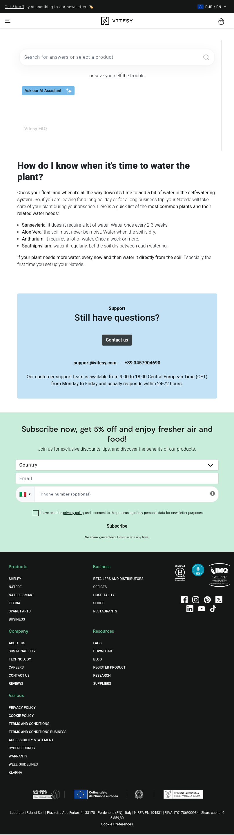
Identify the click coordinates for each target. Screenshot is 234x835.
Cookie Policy (21, 716)
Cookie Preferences (117, 825)
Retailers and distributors (118, 579)
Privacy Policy (22, 708)
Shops (98, 603)
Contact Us (19, 676)
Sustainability (22, 652)
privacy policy (73, 513)
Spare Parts (20, 612)
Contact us (117, 340)
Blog (97, 660)
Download (102, 652)
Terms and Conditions (29, 724)
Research (101, 676)
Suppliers (102, 684)
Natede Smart (21, 595)
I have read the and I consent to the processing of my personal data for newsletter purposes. (122, 513)
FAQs (97, 644)
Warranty (18, 757)
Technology (20, 660)
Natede (15, 587)
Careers (16, 668)
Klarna (15, 773)
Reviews (16, 684)
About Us (17, 644)
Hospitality (104, 595)
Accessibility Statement (31, 741)
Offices (100, 587)
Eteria (14, 603)
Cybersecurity (22, 749)
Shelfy (15, 579)
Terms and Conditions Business (37, 733)
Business (17, 620)
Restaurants (105, 612)
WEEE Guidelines (23, 765)
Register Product (109, 668)
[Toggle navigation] (7, 20)
